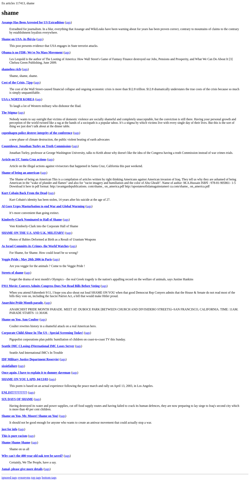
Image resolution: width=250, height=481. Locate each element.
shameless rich (11, 69)
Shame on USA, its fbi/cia (19, 39)
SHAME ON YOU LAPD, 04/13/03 (25, 379)
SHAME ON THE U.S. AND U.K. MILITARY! (33, 232)
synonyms (24, 477)
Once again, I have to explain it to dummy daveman (36, 372)
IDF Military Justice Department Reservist (30, 359)
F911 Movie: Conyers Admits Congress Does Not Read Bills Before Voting (51, 286)
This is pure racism (14, 435)
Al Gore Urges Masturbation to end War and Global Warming (43, 206)
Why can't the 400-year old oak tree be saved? (32, 455)
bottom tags (49, 477)
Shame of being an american (20, 172)
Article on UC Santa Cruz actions (24, 159)
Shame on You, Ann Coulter (20, 319)
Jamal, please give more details (22, 469)
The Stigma (9, 112)
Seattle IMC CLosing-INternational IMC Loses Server (38, 346)
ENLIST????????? (14, 392)
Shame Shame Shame (16, 442)
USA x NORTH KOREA (18, 99)
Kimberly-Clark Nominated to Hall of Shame (32, 219)
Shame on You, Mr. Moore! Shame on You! (30, 416)
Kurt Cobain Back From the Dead (24, 193)
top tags (36, 477)
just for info (9, 429)
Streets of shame (12, 272)
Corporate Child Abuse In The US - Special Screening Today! (42, 332)
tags (68, 22)
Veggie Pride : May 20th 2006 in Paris (27, 259)
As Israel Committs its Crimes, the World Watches (35, 246)
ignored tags (9, 477)
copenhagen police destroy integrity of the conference (37, 133)
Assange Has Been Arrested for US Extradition (33, 22)
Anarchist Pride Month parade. (23, 302)
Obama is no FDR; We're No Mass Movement (32, 52)
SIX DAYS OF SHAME (17, 399)
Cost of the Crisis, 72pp (17, 82)
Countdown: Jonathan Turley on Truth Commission (36, 146)
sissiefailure (9, 366)
